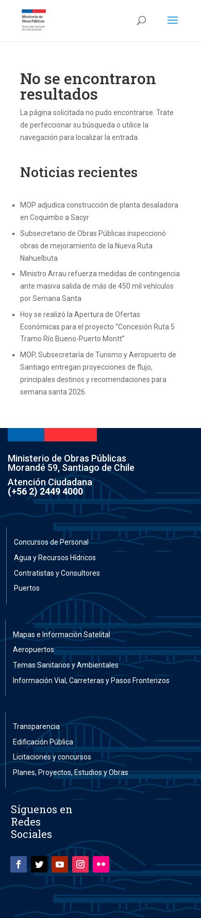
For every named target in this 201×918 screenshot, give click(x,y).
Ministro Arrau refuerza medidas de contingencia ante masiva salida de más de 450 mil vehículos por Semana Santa (100, 286)
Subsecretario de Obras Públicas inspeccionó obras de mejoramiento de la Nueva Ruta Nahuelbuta (93, 245)
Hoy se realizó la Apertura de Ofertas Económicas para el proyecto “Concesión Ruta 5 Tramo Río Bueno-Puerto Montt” (97, 326)
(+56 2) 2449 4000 (45, 491)
